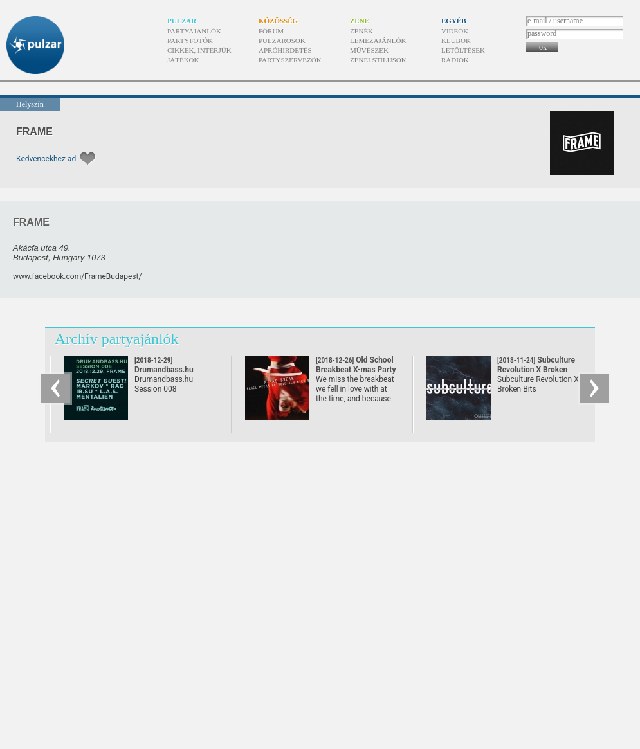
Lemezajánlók (378, 40)
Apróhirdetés (285, 50)
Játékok (183, 60)
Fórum (271, 31)
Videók (454, 31)
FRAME (34, 131)
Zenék (361, 31)
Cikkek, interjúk (199, 50)
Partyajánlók (194, 31)
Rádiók (455, 60)
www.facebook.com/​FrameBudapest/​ (77, 276)
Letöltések (463, 50)
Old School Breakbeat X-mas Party (356, 370)
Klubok (456, 40)
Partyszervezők (290, 60)
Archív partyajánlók (117, 338)
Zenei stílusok (378, 60)
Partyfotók (190, 40)
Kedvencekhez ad (46, 158)
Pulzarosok (282, 40)
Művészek (369, 50)
